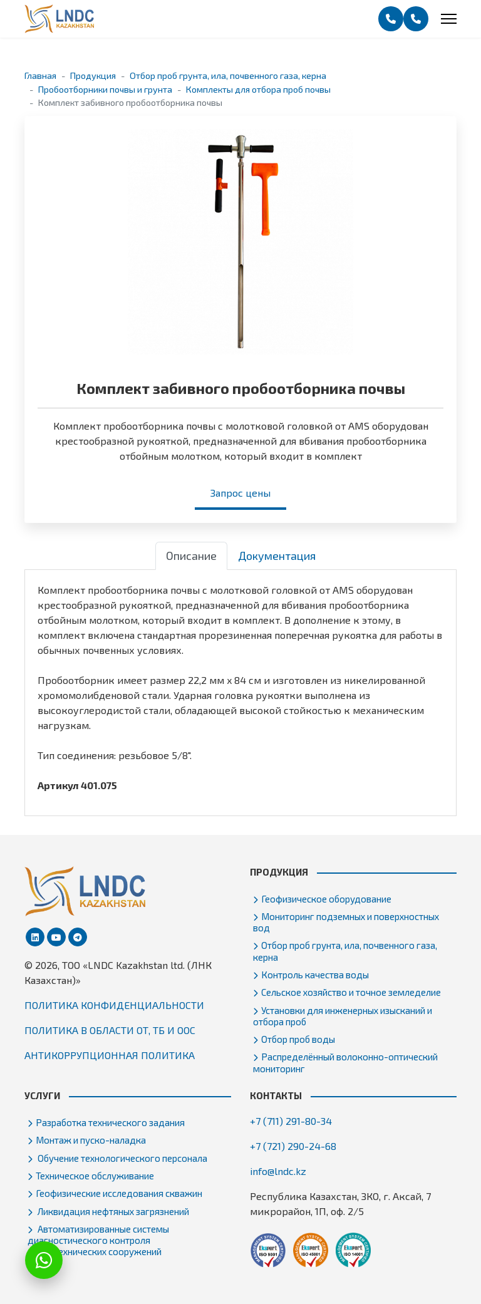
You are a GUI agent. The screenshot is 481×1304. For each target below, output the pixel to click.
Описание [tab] (191, 555)
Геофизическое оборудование (326, 898)
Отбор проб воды (298, 1039)
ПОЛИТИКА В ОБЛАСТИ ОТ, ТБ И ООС (109, 1030)
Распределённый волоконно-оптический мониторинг (345, 1062)
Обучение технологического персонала (121, 1158)
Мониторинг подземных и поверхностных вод (346, 922)
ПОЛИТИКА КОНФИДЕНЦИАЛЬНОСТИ (114, 1005)
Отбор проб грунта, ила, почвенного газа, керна (345, 950)
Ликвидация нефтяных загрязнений (112, 1211)
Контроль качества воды (315, 974)
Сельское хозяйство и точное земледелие (351, 992)
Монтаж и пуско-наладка (91, 1140)
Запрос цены (240, 493)
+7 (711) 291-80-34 (291, 1121)
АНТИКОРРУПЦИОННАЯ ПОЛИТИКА (109, 1055)
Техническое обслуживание (95, 1175)
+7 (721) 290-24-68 (293, 1146)
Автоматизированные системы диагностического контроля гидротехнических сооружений (98, 1240)
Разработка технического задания (110, 1122)
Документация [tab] (277, 555)
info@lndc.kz (278, 1171)
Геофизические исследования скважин (119, 1193)
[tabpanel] (240, 687)
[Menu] (449, 19)
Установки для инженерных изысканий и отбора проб (342, 1016)
